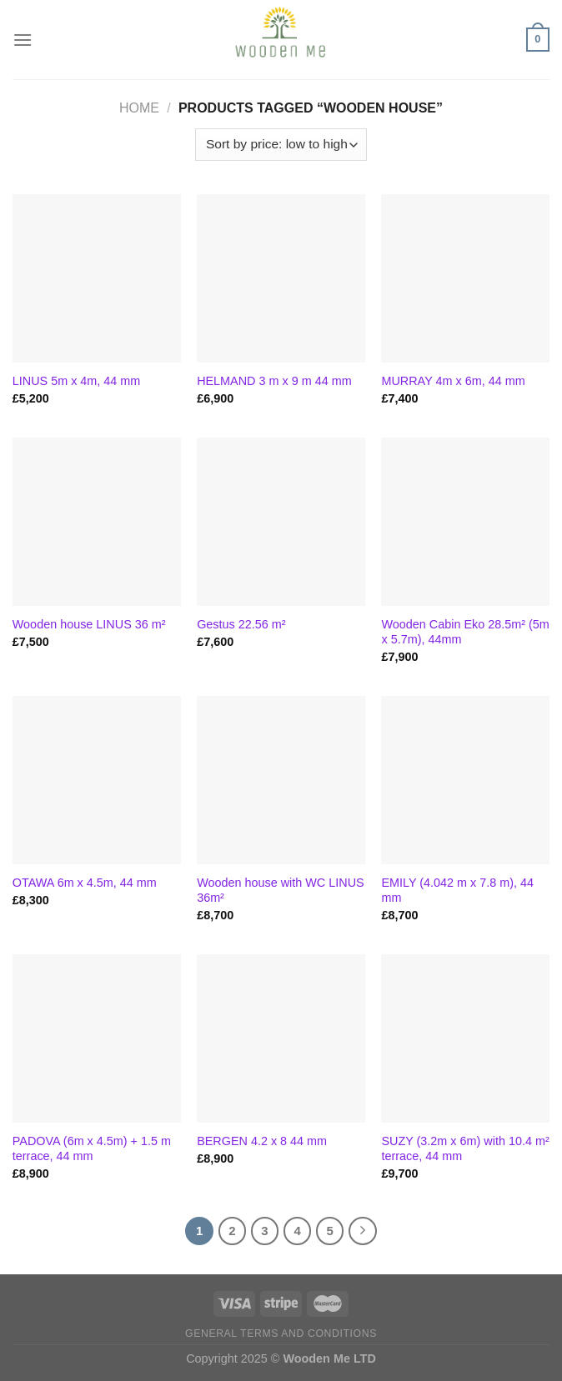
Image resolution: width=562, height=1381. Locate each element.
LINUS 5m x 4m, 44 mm (77, 381)
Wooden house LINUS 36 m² (89, 624)
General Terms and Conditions (281, 1333)
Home (139, 108)
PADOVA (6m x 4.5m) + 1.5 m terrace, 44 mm (92, 1148)
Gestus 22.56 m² (241, 624)
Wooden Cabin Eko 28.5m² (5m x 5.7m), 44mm (465, 632)
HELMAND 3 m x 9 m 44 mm (274, 381)
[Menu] (23, 39)
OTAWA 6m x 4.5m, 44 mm (85, 882)
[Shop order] (280, 144)
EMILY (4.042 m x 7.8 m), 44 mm (457, 890)
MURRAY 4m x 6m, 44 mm (452, 381)
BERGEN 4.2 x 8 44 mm (262, 1141)
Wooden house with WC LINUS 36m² (280, 890)
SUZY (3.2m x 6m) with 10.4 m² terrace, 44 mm (465, 1148)
